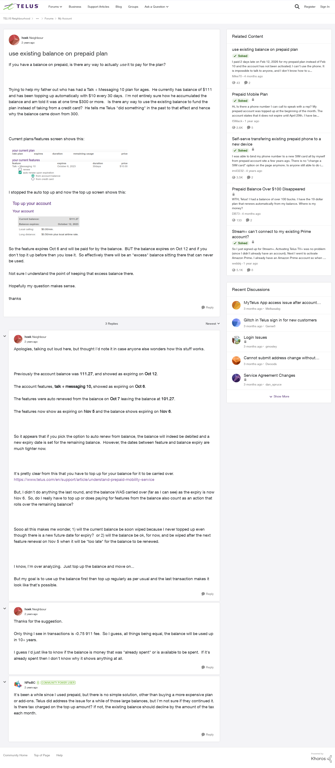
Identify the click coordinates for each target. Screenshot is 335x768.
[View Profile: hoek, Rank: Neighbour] (14, 40)
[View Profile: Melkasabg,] (236, 305)
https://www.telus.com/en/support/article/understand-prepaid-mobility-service (84, 479)
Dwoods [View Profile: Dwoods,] (271, 364)
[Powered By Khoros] (321, 758)
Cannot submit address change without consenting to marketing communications (281, 358)
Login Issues (255, 337)
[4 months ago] (253, 76)
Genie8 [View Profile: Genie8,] (270, 326)
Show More (279, 396)
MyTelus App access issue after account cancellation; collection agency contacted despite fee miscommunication (281, 302)
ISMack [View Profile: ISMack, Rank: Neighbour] (237, 121)
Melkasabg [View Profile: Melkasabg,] (273, 308)
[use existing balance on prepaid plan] (31, 342)
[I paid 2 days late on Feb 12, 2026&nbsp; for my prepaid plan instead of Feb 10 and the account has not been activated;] (279, 66)
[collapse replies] (4, 336)
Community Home (15, 755)
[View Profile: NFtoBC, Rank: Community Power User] (18, 685)
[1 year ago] (251, 120)
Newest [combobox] (213, 324)
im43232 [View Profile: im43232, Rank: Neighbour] (238, 171)
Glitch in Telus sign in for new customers (280, 320)
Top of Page (42, 755)
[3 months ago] (253, 308)
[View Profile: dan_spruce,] (236, 378)
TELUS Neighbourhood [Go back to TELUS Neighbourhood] (16, 18)
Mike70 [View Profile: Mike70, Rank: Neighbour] (237, 76)
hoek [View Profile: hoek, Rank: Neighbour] (25, 37)
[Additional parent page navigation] (37, 19)
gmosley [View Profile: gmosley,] (271, 346)
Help (59, 755)
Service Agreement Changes (269, 375)
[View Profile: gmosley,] (236, 340)
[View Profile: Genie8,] (236, 322)
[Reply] (208, 307)
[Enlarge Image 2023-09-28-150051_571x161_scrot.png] (70, 165)
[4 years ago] (253, 171)
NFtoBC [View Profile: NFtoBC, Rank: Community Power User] (30, 682)
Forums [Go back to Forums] (49, 18)
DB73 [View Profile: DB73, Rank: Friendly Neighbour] (236, 213)
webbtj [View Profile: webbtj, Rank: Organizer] (236, 263)
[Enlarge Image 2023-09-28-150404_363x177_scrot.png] (47, 220)
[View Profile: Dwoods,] (236, 360)
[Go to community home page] (21, 6)
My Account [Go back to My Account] (65, 18)
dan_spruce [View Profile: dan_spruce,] (274, 384)
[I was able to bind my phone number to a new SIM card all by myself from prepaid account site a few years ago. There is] (279, 161)
